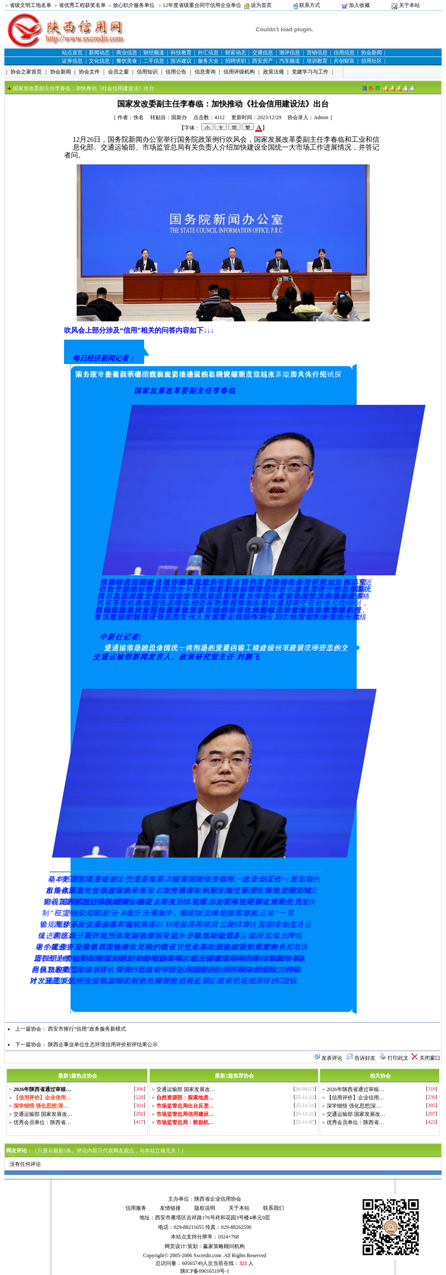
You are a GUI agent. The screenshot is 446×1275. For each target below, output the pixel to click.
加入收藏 (359, 5)
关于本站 (409, 5)
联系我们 (273, 1208)
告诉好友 (365, 1058)
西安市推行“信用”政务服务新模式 (87, 1029)
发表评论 (331, 1058)
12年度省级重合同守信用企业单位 (202, 5)
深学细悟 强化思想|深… (354, 1106)
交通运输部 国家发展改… (43, 1114)
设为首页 (261, 5)
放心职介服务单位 (134, 5)
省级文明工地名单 (30, 5)
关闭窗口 (429, 1058)
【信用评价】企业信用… (355, 1098)
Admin (321, 117)
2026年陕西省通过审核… (355, 1089)
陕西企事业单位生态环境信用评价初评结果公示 (103, 1044)
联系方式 (309, 5)
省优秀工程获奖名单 (82, 5)
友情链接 (170, 1208)
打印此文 (398, 1058)
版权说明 (204, 1208)
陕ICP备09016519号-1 (205, 1271)
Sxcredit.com (207, 1255)
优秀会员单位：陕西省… (42, 1122)
